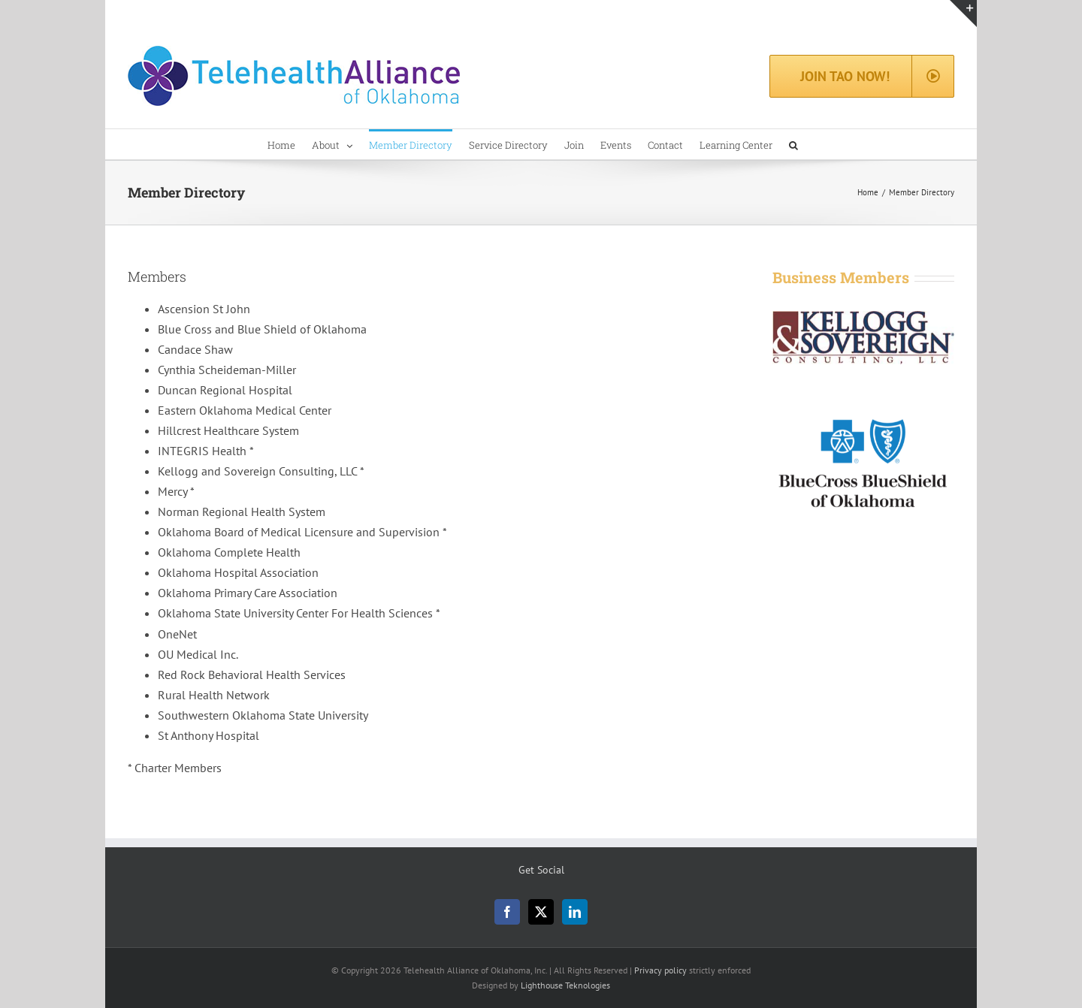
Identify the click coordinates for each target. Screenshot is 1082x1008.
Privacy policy (660, 970)
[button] (793, 144)
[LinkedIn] (575, 912)
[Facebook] (507, 912)
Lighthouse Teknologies (565, 985)
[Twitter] (541, 912)
